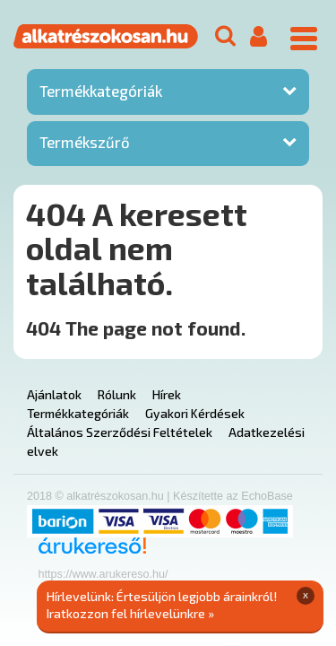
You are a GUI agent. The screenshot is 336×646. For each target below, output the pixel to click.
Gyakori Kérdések (195, 413)
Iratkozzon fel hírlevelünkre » (130, 613)
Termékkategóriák (100, 91)
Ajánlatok (54, 394)
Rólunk (117, 394)
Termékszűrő (84, 142)
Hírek (166, 394)
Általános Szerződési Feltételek (119, 432)
